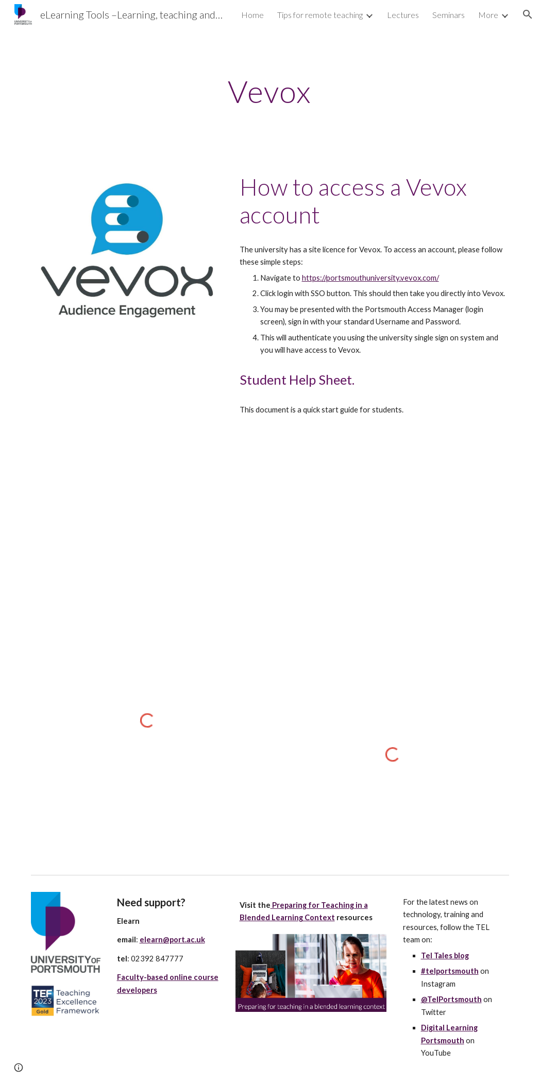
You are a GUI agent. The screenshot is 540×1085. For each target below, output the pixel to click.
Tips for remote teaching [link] (320, 15)
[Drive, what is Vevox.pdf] (372, 524)
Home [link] (252, 15)
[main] (270, 91)
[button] (527, 14)
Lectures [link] (403, 15)
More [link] (488, 15)
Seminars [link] (448, 15)
